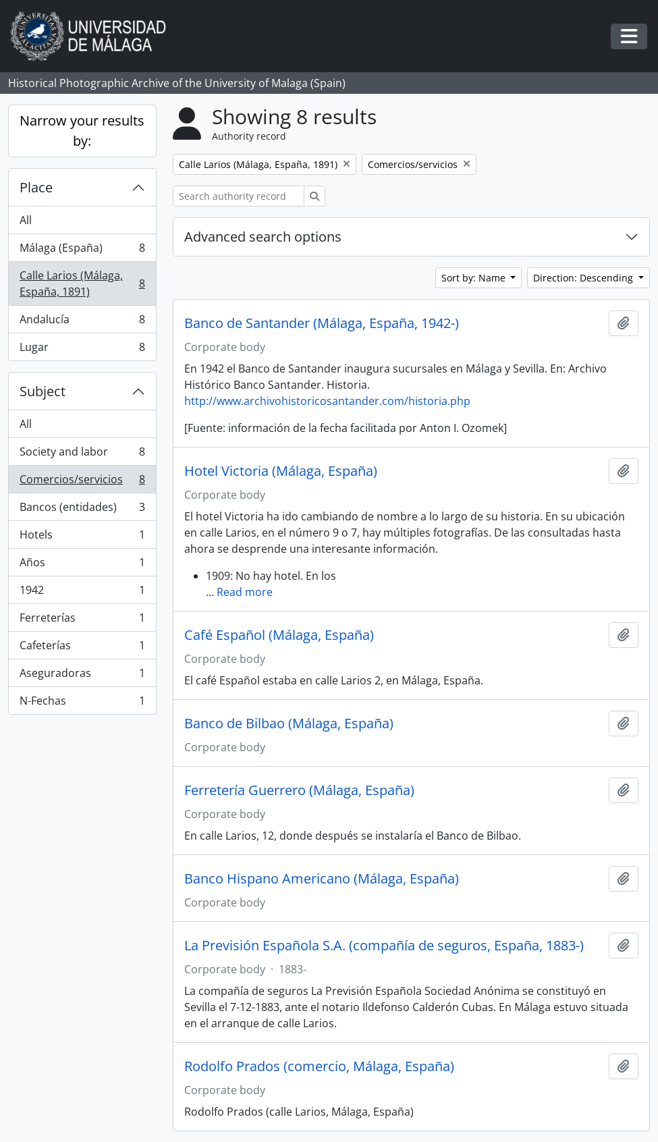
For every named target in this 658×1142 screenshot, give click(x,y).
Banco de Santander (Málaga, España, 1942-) (321, 323)
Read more (245, 591)
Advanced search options (262, 236)
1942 (82, 593)
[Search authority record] (238, 196)
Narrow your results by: (82, 130)
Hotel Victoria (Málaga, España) (280, 471)
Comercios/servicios (82, 482)
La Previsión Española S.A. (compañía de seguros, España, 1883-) (384, 945)
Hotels (82, 537)
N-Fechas (82, 703)
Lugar (82, 349)
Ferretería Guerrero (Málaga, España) (299, 790)
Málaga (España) (82, 251)
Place (36, 187)
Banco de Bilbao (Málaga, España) (288, 723)
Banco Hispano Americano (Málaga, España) (321, 879)
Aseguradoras (82, 676)
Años (82, 565)
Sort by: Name (474, 277)
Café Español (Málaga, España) (279, 635)
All (26, 220)
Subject (42, 391)
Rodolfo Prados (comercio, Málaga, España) (319, 1066)
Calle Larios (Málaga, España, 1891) (82, 283)
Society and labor (82, 454)
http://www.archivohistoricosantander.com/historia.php (327, 400)
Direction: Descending (584, 277)
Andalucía (82, 322)
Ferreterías (82, 620)
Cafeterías (82, 648)
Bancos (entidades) (82, 510)
